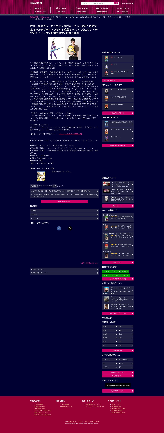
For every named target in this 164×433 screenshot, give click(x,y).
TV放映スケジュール (119, 408)
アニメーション (123, 359)
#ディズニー (106, 272)
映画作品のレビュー (41, 412)
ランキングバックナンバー (95, 406)
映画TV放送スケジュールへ (117, 313)
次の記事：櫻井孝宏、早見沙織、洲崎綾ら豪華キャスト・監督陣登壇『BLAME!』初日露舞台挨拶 (60, 191)
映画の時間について (117, 391)
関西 (104, 330)
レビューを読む (123, 12)
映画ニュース (61, 12)
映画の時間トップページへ (39, 273)
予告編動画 (81, 12)
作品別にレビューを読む (43, 414)
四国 (120, 341)
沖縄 (120, 345)
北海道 (105, 334)
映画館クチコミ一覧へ (117, 372)
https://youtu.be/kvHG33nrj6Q (70, 134)
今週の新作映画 (82, 8)
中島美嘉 (34, 210)
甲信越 (105, 338)
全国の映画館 (64, 404)
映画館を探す (40, 12)
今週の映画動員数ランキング (111, 80)
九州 (104, 345)
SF (104, 363)
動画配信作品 (102, 12)
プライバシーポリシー (91, 421)
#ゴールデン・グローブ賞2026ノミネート (115, 275)
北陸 (120, 338)
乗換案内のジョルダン (75, 421)
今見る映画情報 (117, 410)
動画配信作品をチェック (117, 145)
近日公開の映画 (102, 8)
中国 (104, 341)
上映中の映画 (61, 8)
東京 (104, 326)
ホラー (121, 367)
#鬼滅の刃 (124, 272)
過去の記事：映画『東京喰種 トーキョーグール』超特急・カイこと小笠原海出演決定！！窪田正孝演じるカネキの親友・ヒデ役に (64, 195)
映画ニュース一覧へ (64, 201)
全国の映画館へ (117, 350)
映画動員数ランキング (93, 404)
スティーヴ (34, 218)
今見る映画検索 (126, 3)
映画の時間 (34, 17)
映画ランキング (123, 8)
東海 (120, 330)
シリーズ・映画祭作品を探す (117, 279)
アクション (106, 359)
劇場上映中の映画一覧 (117, 113)
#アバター (116, 272)
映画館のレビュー (66, 406)
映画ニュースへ (117, 206)
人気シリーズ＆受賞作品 (43, 410)
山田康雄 (34, 214)
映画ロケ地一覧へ (117, 376)
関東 (120, 326)
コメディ (106, 367)
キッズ (121, 363)
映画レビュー (117, 262)
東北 (120, 334)
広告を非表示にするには (89, 263)
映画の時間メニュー (40, 8)
